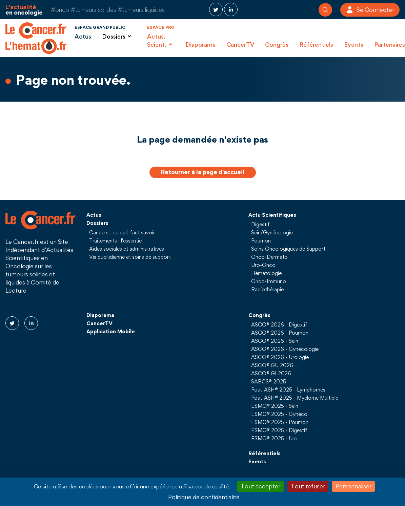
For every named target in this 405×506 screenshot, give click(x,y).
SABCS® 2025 (268, 381)
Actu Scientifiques (272, 215)
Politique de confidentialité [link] (204, 497)
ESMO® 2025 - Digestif (279, 430)
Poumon (261, 240)
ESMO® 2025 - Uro (274, 438)
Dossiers (97, 223)
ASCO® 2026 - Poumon (279, 333)
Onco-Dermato (269, 257)
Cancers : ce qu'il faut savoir (122, 232)
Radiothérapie (267, 289)
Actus (83, 36)
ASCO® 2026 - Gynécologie (285, 349)
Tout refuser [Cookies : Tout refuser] (308, 486)
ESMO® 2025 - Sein (274, 406)
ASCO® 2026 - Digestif (279, 324)
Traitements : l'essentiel (116, 240)
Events (353, 44)
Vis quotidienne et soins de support (130, 257)
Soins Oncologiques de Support (288, 249)
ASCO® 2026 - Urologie (280, 357)
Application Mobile (110, 331)
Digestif (260, 224)
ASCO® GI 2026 (271, 373)
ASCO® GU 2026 (272, 365)
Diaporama (200, 44)
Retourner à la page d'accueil (202, 171)
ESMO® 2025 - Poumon (279, 422)
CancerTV (240, 44)
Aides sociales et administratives (126, 249)
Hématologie (266, 273)
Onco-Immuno (268, 281)
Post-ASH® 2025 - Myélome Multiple (294, 398)
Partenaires (389, 44)
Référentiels (316, 44)
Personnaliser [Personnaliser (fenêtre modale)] (353, 486)
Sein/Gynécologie (272, 232)
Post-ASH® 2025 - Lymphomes (288, 389)
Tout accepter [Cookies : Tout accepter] (260, 486)
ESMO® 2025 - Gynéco (279, 414)
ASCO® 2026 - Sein (274, 341)
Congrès (276, 44)
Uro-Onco (263, 265)
